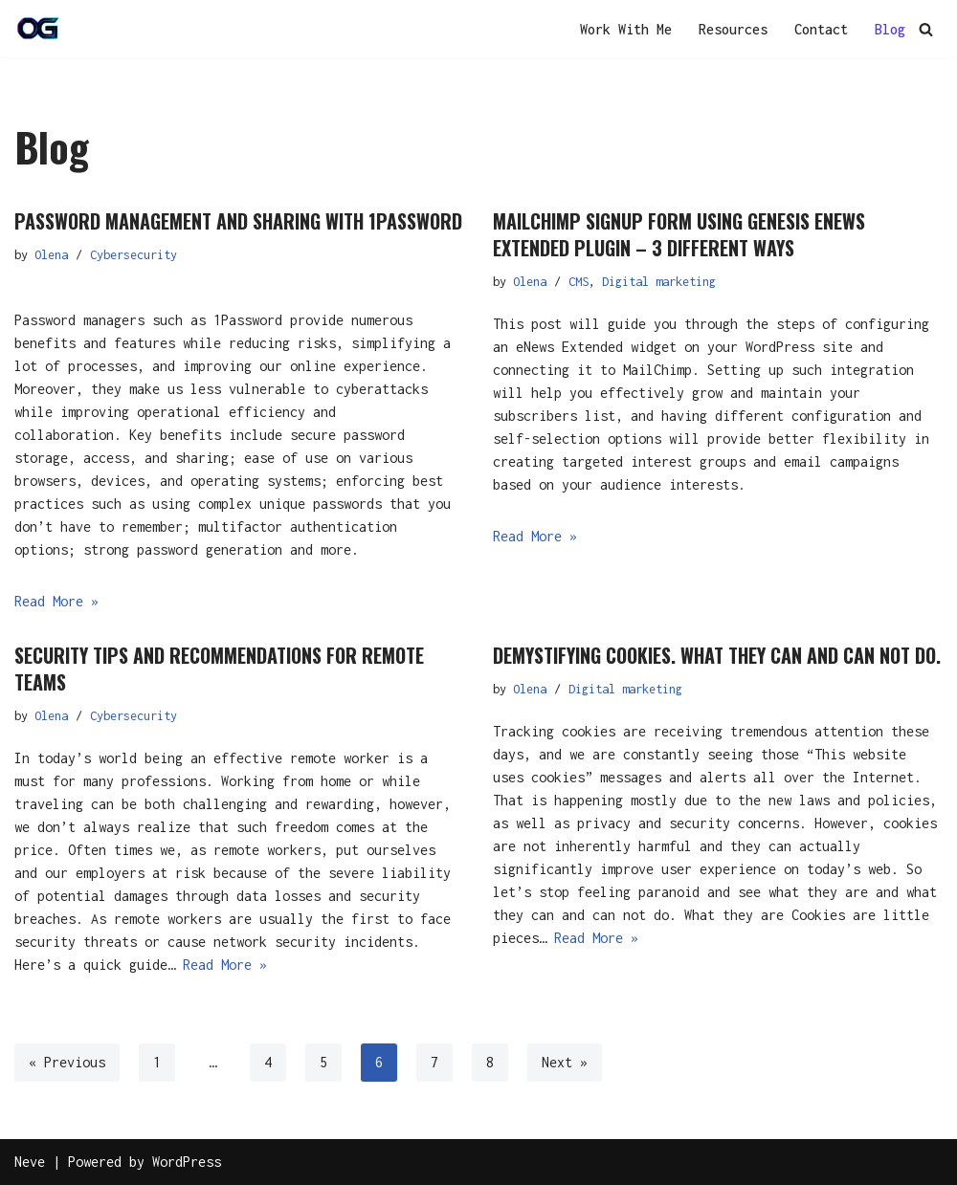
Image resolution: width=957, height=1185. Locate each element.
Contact (821, 29)
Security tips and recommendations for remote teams (219, 668)
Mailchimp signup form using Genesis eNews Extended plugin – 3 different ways (679, 234)
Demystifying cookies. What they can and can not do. (717, 655)
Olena (51, 255)
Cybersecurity (133, 255)
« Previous (67, 1062)
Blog (890, 29)
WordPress (186, 1161)
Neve (29, 1161)
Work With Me (626, 29)
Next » (565, 1062)
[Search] (926, 29)
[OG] (38, 28)
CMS (578, 281)
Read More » (56, 601)
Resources (733, 29)
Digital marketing (659, 281)
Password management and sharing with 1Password (238, 221)
